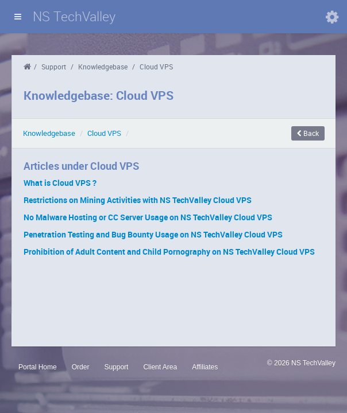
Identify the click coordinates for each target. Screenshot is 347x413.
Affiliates (205, 367)
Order (81, 367)
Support (53, 66)
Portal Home (37, 367)
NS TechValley (74, 16)
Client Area (160, 367)
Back (308, 133)
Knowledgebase (103, 66)
